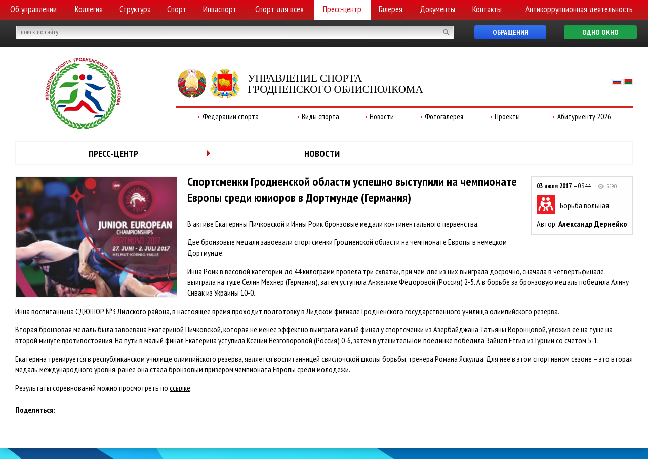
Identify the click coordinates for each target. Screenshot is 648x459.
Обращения (510, 32)
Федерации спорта (230, 116)
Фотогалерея (444, 116)
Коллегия (89, 9)
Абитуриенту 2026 (584, 116)
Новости (382, 116)
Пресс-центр (342, 9)
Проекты (507, 116)
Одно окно (600, 32)
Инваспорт (219, 9)
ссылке (180, 388)
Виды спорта (320, 116)
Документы (437, 9)
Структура (135, 9)
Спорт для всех (279, 9)
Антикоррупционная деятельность (579, 9)
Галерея (390, 9)
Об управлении (33, 9)
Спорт (176, 9)
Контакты (487, 9)
